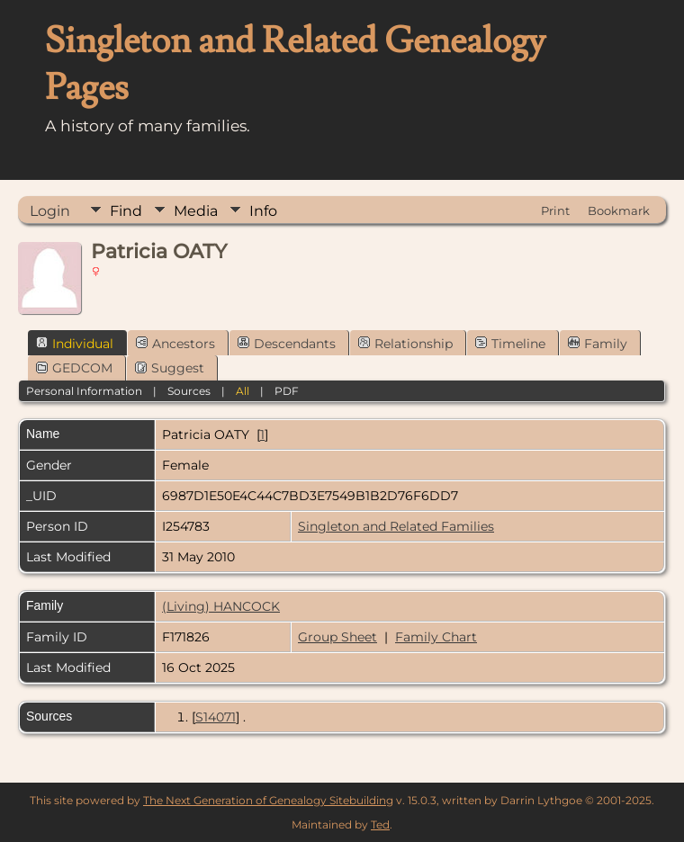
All (242, 391)
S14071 (215, 717)
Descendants (287, 344)
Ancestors (175, 344)
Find (126, 210)
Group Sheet (337, 637)
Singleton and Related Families (396, 526)
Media (196, 210)
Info (263, 210)
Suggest (169, 368)
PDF (286, 391)
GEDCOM (74, 368)
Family (597, 344)
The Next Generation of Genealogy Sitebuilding (268, 800)
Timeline (510, 344)
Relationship (405, 344)
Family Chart (436, 637)
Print (555, 210)
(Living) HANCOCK (221, 606)
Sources (189, 391)
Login (50, 210)
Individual (74, 344)
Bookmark (619, 210)
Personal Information (84, 391)
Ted (380, 824)
